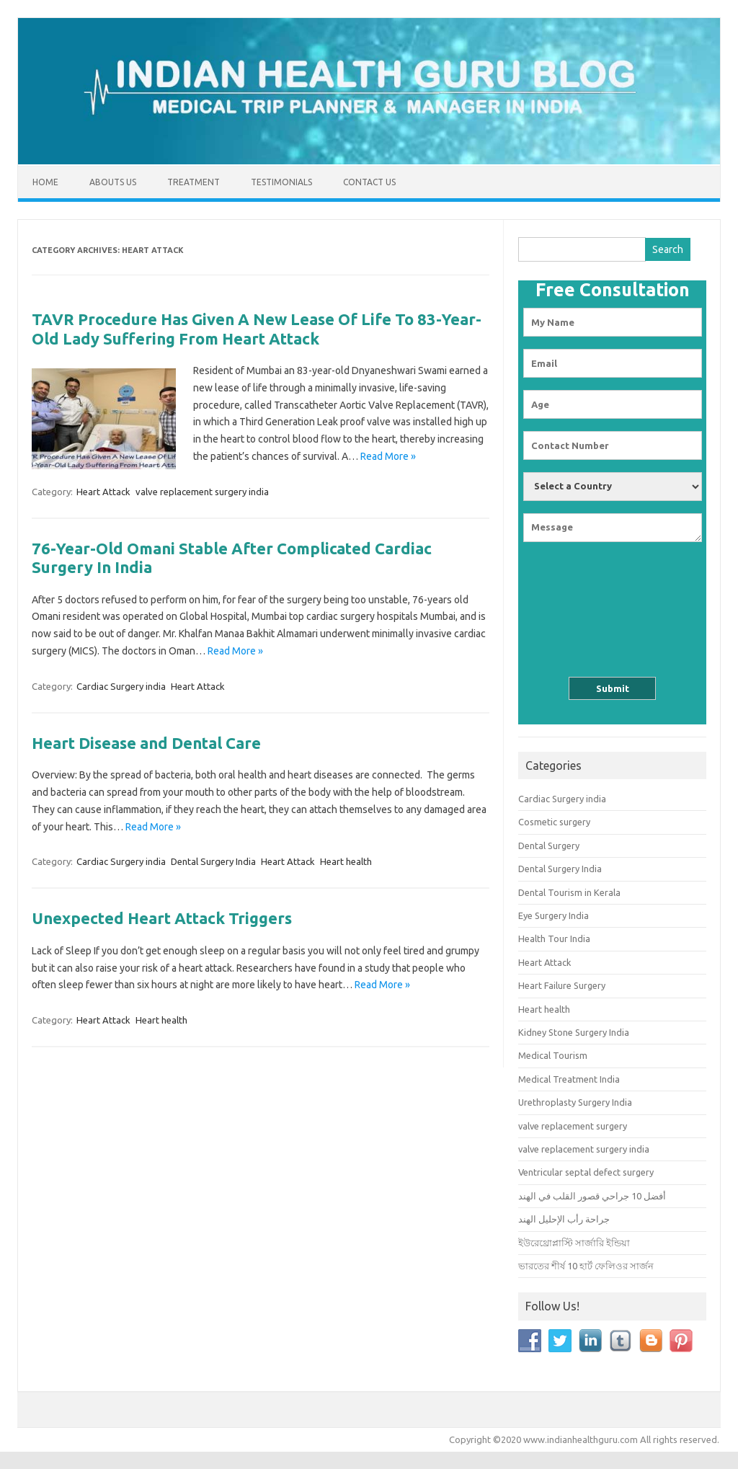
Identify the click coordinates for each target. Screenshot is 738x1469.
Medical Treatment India (569, 1079)
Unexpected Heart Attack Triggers (162, 918)
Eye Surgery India (553, 915)
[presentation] (613, 599)
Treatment (193, 182)
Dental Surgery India (213, 861)
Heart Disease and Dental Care (146, 743)
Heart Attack (103, 492)
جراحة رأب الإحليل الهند (564, 1219)
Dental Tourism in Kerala (569, 892)
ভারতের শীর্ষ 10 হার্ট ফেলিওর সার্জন (586, 1266)
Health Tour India (554, 938)
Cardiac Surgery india (121, 686)
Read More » (388, 456)
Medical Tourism (552, 1055)
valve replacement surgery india (202, 492)
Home (45, 182)
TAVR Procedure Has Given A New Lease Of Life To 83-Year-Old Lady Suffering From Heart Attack (256, 328)
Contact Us (369, 182)
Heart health (346, 861)
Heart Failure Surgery (561, 985)
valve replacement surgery (572, 1126)
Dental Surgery (548, 845)
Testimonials (281, 182)
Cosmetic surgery (554, 822)
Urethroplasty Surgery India (575, 1102)
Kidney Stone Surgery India (573, 1032)
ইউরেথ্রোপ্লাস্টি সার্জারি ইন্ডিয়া (574, 1243)
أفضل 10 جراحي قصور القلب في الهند (592, 1196)
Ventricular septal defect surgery (586, 1172)
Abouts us (112, 182)
